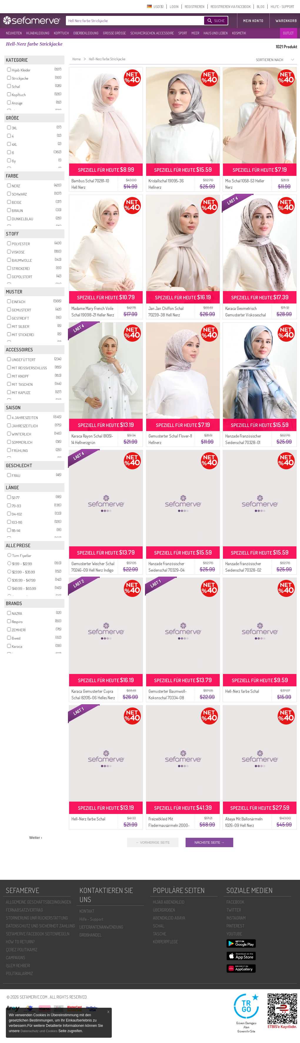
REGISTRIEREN (194, 6)
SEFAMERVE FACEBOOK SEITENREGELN (37, 933)
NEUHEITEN (14, 33)
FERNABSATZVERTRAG (24, 909)
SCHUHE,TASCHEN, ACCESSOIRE (152, 33)
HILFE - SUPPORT (282, 6)
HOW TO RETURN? (20, 941)
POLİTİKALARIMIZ (19, 973)
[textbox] (130, 20)
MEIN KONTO (253, 21)
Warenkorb (286, 21)
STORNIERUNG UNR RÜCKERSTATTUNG (37, 917)
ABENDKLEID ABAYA (169, 917)
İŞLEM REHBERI (18, 965)
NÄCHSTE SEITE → (209, 842)
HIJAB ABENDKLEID (168, 902)
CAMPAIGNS (15, 957)
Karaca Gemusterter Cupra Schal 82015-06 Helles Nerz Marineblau (93, 698)
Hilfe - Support (91, 919)
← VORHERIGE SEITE (153, 842)
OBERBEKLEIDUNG (86, 33)
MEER (195, 33)
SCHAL (158, 925)
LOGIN (174, 6)
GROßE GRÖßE (114, 33)
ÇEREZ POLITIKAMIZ (21, 949)
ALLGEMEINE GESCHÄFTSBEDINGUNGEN (38, 902)
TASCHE (159, 933)
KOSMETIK (239, 33)
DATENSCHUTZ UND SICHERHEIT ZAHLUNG (40, 925)
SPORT (182, 33)
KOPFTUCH (61, 33)
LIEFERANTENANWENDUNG (101, 926)
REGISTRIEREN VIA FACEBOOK (231, 6)
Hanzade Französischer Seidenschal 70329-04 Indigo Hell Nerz (166, 570)
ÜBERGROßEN (164, 909)
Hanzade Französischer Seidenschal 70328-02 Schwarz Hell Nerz (243, 570)
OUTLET (288, 33)
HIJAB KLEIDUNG (37, 33)
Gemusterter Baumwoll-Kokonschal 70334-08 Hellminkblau (168, 698)
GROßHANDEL (90, 934)
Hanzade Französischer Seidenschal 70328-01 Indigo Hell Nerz (243, 442)
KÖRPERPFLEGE (165, 941)
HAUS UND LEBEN (216, 33)
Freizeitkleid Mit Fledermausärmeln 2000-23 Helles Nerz (169, 825)
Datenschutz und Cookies (39, 1031)
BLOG (260, 6)
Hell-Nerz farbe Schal (242, 691)
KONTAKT (86, 911)
